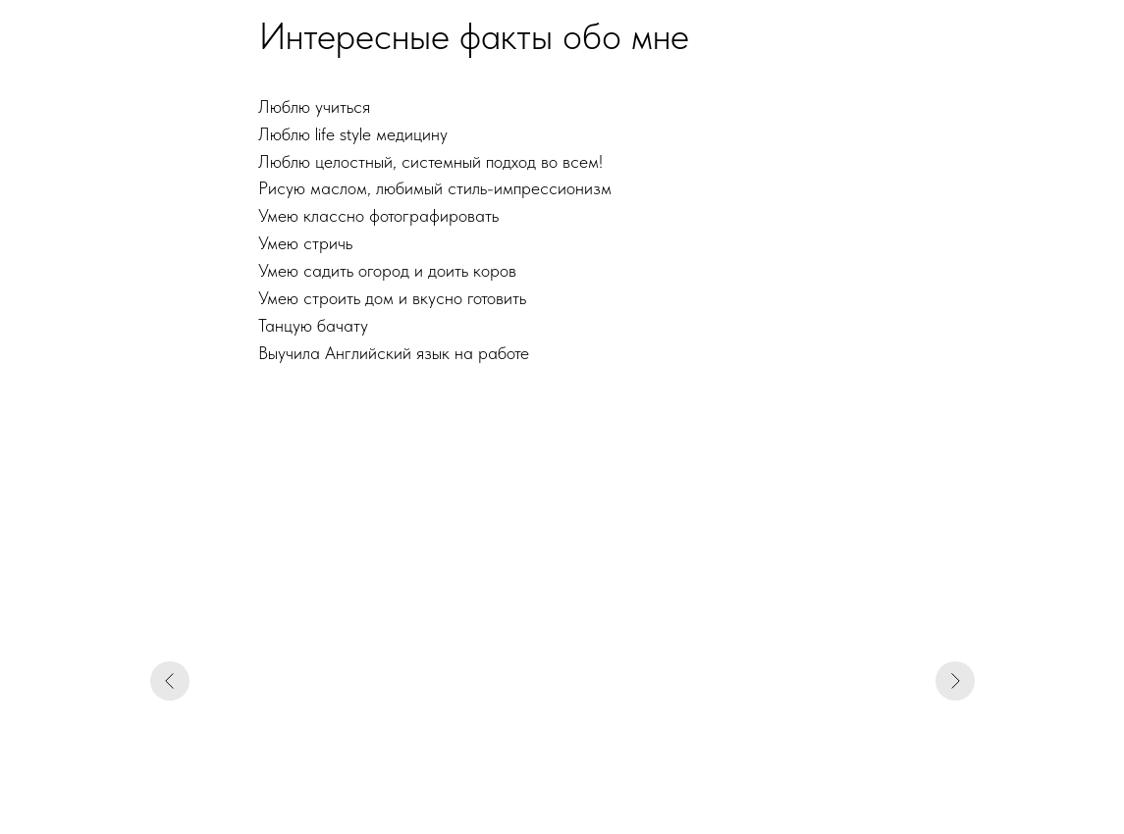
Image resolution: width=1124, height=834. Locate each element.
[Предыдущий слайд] (169, 681)
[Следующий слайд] (955, 681)
